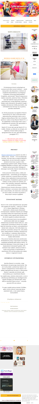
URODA (12, 22)
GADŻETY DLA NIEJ (28, 20)
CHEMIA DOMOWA (6, 20)
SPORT (8, 22)
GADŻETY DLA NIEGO (20, 20)
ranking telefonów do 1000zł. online (13, 141)
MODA (35, 20)
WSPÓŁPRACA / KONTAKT (19, 26)
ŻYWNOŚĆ (30, 22)
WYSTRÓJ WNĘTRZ (18, 22)
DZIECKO (12, 20)
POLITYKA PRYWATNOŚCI (13, 395)
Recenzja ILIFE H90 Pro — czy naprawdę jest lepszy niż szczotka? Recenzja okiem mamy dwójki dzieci (14, 43)
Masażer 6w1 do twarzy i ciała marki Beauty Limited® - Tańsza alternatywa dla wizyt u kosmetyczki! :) (34, 159)
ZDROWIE (25, 22)
